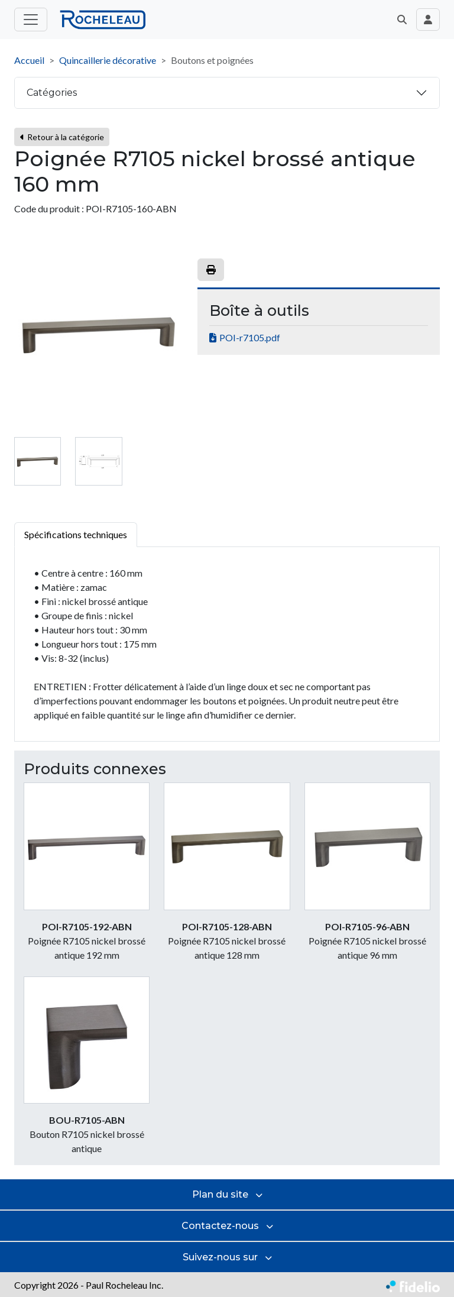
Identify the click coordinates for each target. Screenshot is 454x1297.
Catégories (52, 92)
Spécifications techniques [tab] (75, 534)
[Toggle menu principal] (30, 19)
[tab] (37, 461)
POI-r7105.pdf (249, 337)
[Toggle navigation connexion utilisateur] (428, 19)
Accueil (29, 60)
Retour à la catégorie (61, 137)
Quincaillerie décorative (107, 60)
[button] (402, 19)
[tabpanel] (227, 644)
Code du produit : (49, 208)
